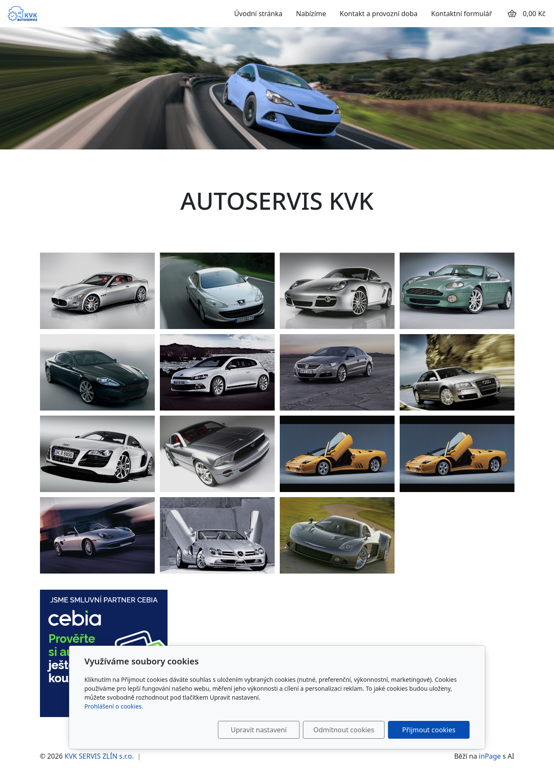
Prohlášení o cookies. (114, 706)
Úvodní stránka (258, 13)
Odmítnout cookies (343, 729)
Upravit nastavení (259, 729)
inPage (490, 756)
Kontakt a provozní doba (379, 13)
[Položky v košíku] (512, 14)
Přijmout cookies (428, 729)
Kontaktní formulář (461, 13)
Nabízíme (311, 13)
